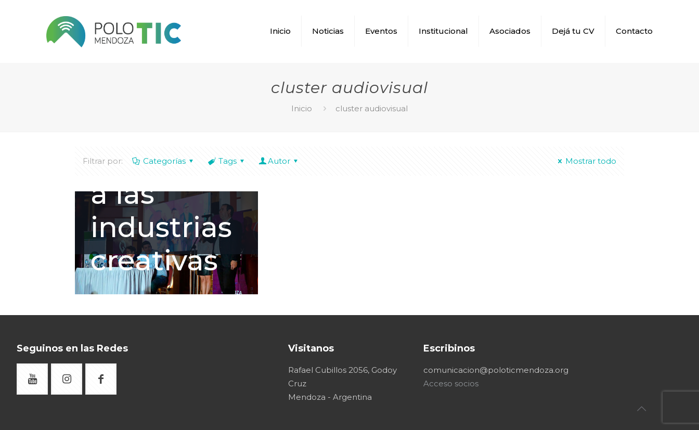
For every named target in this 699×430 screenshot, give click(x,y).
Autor (279, 161)
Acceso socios (450, 383)
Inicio (301, 108)
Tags (227, 161)
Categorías (164, 161)
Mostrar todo (585, 161)
